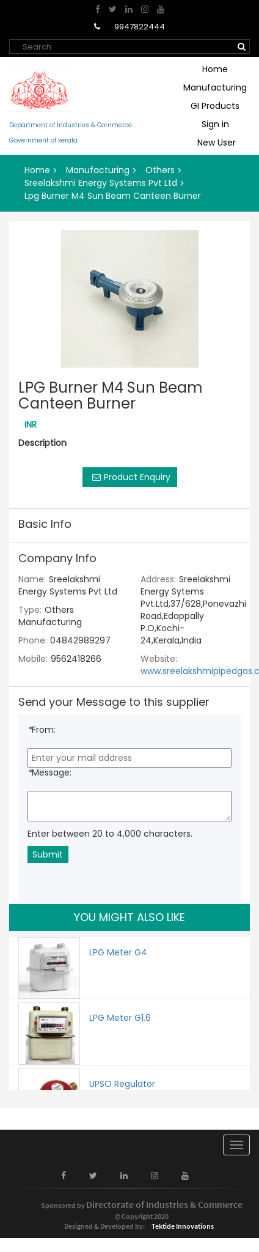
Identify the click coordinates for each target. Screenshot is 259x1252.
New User (216, 142)
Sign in (215, 124)
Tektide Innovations (182, 1226)
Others (160, 170)
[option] (129, 299)
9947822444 (138, 26)
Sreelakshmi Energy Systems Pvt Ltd (100, 183)
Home (215, 69)
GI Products (215, 106)
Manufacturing (215, 87)
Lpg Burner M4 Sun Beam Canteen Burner (112, 196)
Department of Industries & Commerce (70, 125)
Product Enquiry (129, 477)
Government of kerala (43, 140)
